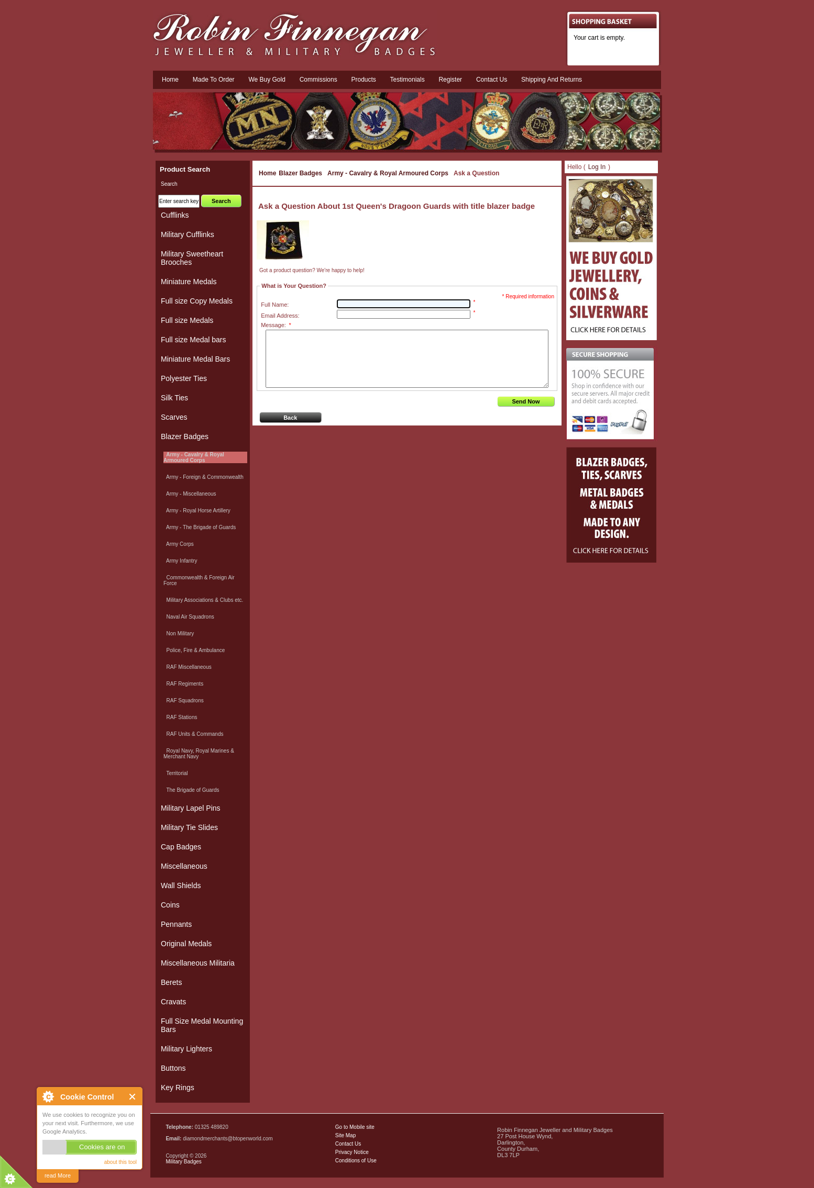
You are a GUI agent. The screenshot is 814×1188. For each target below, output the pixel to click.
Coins (170, 905)
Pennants (176, 924)
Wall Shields (181, 885)
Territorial (175, 773)
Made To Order (214, 79)
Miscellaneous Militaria (198, 963)
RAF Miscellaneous (187, 667)
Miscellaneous (184, 866)
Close (132, 1096)
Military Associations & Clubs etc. (203, 600)
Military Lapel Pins (191, 808)
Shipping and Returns (551, 79)
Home (170, 79)
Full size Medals (187, 320)
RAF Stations (180, 717)
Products (363, 79)
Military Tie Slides (189, 827)
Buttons (173, 1068)
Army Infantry (180, 561)
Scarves (174, 417)
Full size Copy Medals (197, 301)
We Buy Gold (266, 79)
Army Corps (178, 544)
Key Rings (177, 1087)
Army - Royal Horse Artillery (196, 510)
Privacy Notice (352, 1152)
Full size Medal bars (193, 339)
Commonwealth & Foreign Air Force (199, 580)
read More (58, 1175)
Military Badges (183, 1161)
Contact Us (348, 1144)
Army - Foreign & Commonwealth (203, 477)
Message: (276, 325)
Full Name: (275, 304)
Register (450, 79)
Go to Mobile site (355, 1127)
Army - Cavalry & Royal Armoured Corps (387, 173)
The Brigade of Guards (191, 790)
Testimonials (407, 79)
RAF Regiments (183, 684)
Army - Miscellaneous (189, 494)
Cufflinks (175, 215)
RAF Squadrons (183, 700)
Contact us (491, 79)
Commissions (318, 79)
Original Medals (186, 943)
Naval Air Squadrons (188, 617)
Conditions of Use (356, 1160)
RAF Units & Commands (193, 734)
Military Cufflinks (187, 234)
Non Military (178, 633)
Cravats (173, 1002)
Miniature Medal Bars (195, 359)
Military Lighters (186, 1049)
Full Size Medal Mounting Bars (202, 1025)
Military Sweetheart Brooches (192, 258)
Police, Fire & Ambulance (194, 650)
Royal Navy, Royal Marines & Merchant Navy (198, 753)
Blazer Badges (300, 173)
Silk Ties (174, 398)
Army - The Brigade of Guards (199, 527)
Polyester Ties (184, 378)
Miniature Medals (189, 281)
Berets (171, 982)
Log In (597, 167)
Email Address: (280, 315)
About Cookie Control (47, 1096)
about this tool (120, 1162)
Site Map (345, 1135)
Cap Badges (181, 847)
